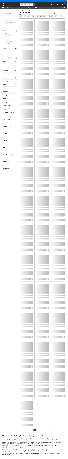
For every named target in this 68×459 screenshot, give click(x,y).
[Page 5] (44, 430)
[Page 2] (37, 430)
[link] (9, 11)
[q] (26, 4)
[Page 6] (47, 430)
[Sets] (36, 7)
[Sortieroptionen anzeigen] (64, 14)
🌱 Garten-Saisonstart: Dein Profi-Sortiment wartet (34, 1)
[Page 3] (40, 430)
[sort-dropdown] (59, 14)
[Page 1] (35, 430)
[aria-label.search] (34, 4)
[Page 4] (42, 430)
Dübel (7, 438)
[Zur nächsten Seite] (51, 430)
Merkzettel (57, 4)
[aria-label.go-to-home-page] (3, 5)
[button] (52, 4)
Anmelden (52, 4)
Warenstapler (63, 4)
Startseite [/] (20, 10)
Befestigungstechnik (25, 10)
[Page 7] (49, 430)
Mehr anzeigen (5, 45)
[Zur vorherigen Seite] (33, 430)
